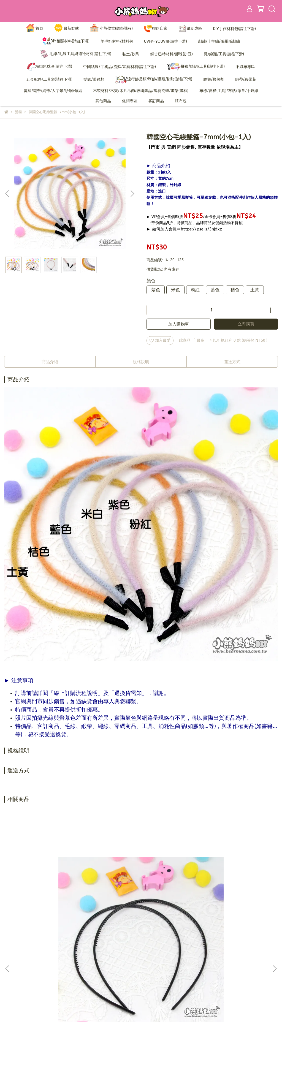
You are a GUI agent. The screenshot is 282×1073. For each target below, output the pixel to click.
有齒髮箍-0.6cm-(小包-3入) (53, 909)
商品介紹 (50, 361)
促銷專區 (129, 101)
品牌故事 (107, 971)
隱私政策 (107, 1004)
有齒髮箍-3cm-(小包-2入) (141, 909)
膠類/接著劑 (213, 79)
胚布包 (180, 101)
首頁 (34, 29)
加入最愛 (160, 340)
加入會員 (107, 979)
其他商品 (103, 101)
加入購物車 (178, 324)
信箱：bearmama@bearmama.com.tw (38, 1004)
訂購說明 (107, 987)
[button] (132, 193)
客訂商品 (156, 101)
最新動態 (66, 29)
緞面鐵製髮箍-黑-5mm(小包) (228, 909)
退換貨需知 (109, 995)
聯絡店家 (155, 29)
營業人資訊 (109, 1012)
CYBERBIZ (133, 1059)
